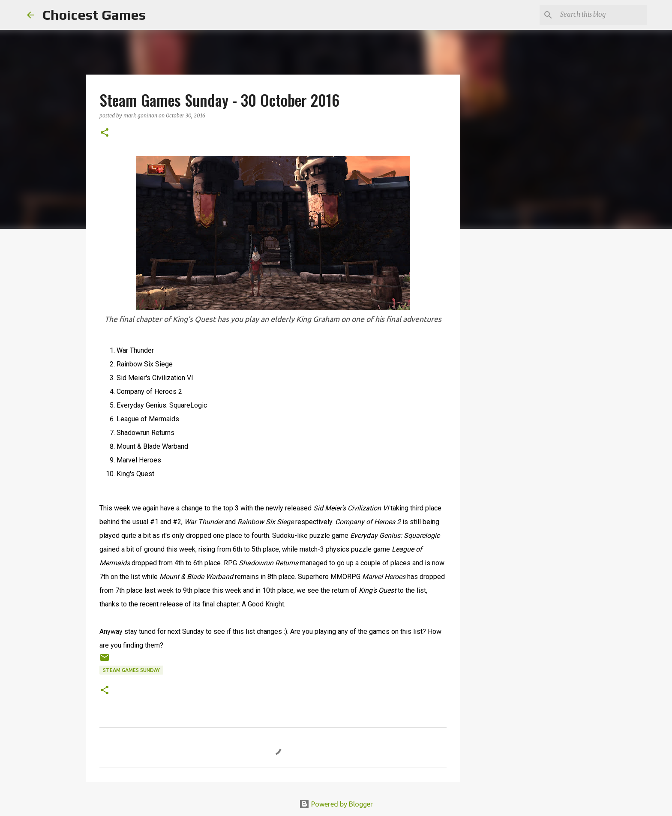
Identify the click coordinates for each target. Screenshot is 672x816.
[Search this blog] (602, 15)
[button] (104, 133)
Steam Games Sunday (131, 670)
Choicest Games (94, 15)
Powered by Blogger (336, 804)
